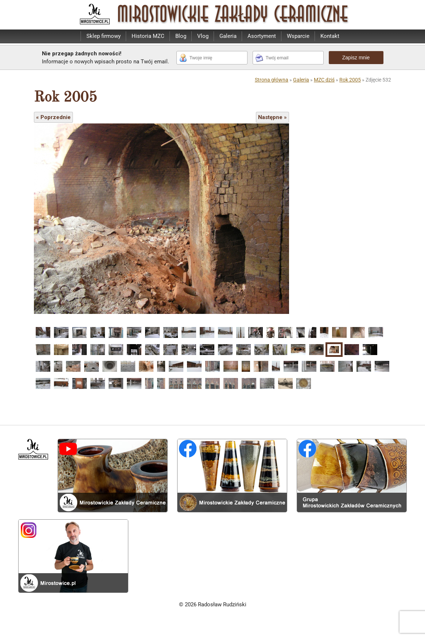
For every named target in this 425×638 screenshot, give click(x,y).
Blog (180, 36)
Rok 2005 (350, 80)
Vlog (202, 36)
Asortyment (261, 36)
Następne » (272, 117)
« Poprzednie (53, 117)
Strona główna (271, 80)
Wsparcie (298, 36)
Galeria (228, 36)
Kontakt (329, 36)
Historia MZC (148, 36)
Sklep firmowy (103, 36)
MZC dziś (324, 80)
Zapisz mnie (356, 57)
